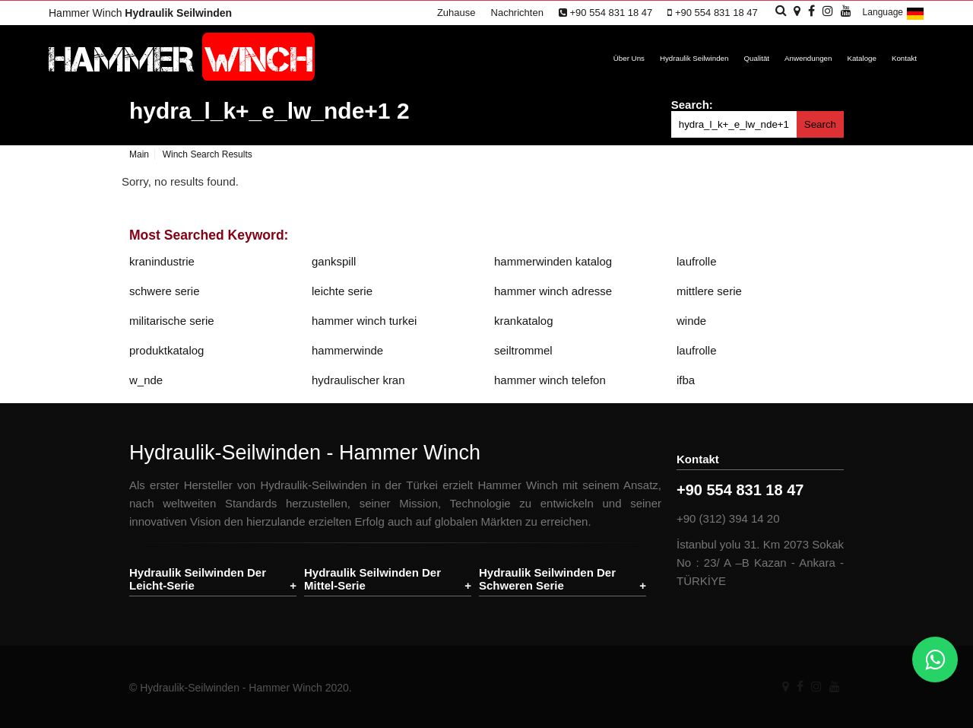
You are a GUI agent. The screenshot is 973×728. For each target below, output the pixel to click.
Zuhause (456, 12)
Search (820, 124)
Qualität (756, 58)
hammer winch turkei (364, 320)
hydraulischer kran (358, 380)
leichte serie (342, 291)
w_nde (146, 380)
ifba (686, 380)
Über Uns (629, 58)
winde (691, 320)
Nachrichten (517, 12)
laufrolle (697, 261)
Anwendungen (808, 58)
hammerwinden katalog (553, 261)
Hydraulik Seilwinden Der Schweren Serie (547, 579)
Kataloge (861, 58)
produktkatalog (166, 350)
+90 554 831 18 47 (605, 12)
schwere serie (164, 291)
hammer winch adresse (553, 291)
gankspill (334, 261)
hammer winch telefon (550, 380)
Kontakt (904, 58)
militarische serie (171, 320)
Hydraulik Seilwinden (694, 58)
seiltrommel (523, 350)
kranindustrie (162, 261)
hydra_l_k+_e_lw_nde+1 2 (269, 110)
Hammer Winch (140, 13)
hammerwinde (347, 350)
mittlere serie (709, 291)
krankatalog (523, 320)
